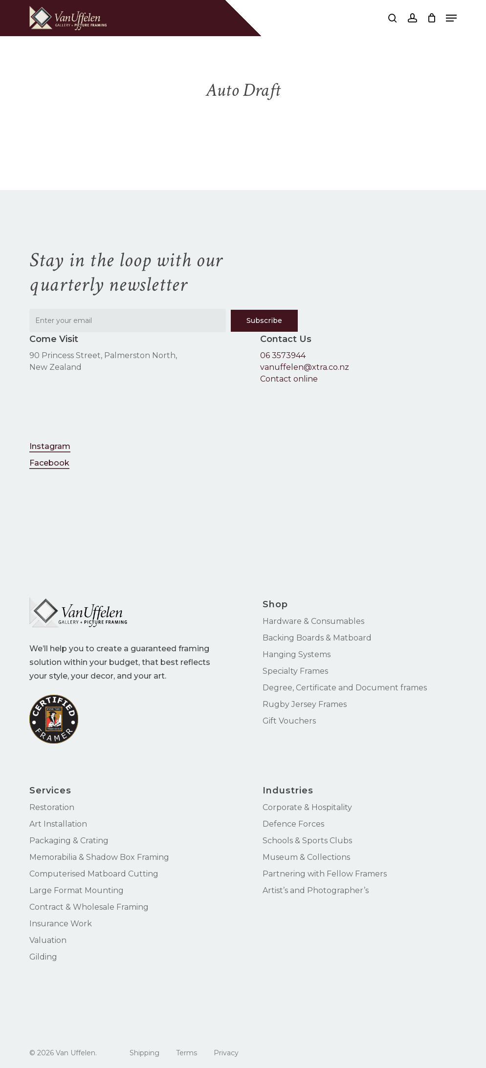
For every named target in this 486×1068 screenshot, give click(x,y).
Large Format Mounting (76, 890)
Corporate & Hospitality (307, 807)
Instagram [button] (49, 446)
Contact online (289, 379)
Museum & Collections (306, 857)
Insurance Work (60, 923)
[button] (451, 18)
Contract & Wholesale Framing (89, 907)
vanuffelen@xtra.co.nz (304, 367)
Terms (186, 1052)
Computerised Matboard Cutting (93, 873)
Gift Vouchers (289, 721)
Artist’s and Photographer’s (316, 890)
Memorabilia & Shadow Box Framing (99, 857)
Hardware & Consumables (313, 621)
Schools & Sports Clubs (307, 840)
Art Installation (58, 824)
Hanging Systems (297, 654)
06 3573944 (283, 355)
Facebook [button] (49, 463)
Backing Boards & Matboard (317, 637)
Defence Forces (293, 824)
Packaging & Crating (69, 840)
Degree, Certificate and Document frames (345, 687)
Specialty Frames (295, 671)
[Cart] (431, 18)
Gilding (43, 956)
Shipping (144, 1052)
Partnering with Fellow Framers (325, 873)
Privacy (226, 1052)
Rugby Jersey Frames (305, 704)
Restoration (51, 807)
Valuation (47, 940)
